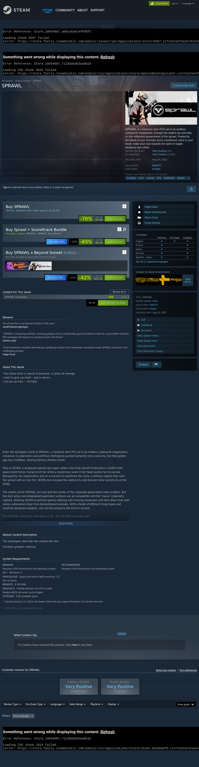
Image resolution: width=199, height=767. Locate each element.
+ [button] (188, 182)
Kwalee (156, 173)
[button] (115, 223)
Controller (131, 182)
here (75, 649)
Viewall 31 (188, 285)
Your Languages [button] (21, 720)
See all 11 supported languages (152, 266)
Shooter (181, 182)
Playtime (95, 708)
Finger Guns (9, 359)
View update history (148, 340)
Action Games (22, 85)
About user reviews (166, 674)
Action (147, 305)
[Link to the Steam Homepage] (20, 13)
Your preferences (188, 674)
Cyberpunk (169, 182)
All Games (7, 85)
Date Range (76, 708)
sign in (175, 3)
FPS (159, 182)
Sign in (6, 192)
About (82, 10)
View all (121, 638)
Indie (154, 305)
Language (56, 708)
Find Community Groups (150, 355)
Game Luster (9, 345)
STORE (48, 10)
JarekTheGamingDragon (15, 331)
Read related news (147, 345)
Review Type (11, 708)
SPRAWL (31, 238)
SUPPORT (98, 10)
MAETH (156, 170)
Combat (150, 182)
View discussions (146, 350)
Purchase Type (34, 708)
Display (112, 708)
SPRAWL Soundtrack (49, 238)
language (187, 3)
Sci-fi (141, 182)
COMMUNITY (65, 10)
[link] (91, 223)
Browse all (119, 296)
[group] (99, 720)
